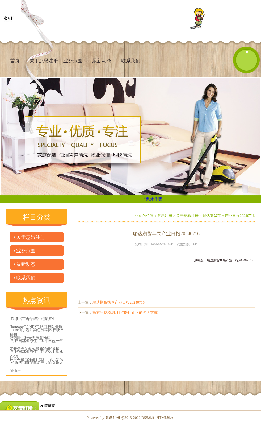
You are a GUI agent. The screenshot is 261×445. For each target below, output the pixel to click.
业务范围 (72, 60)
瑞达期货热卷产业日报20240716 (118, 302)
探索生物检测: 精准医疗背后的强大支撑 (125, 313)
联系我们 (130, 60)
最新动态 (101, 60)
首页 (15, 60)
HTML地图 (166, 418)
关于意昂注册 (30, 237)
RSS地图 (148, 418)
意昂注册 (164, 216)
